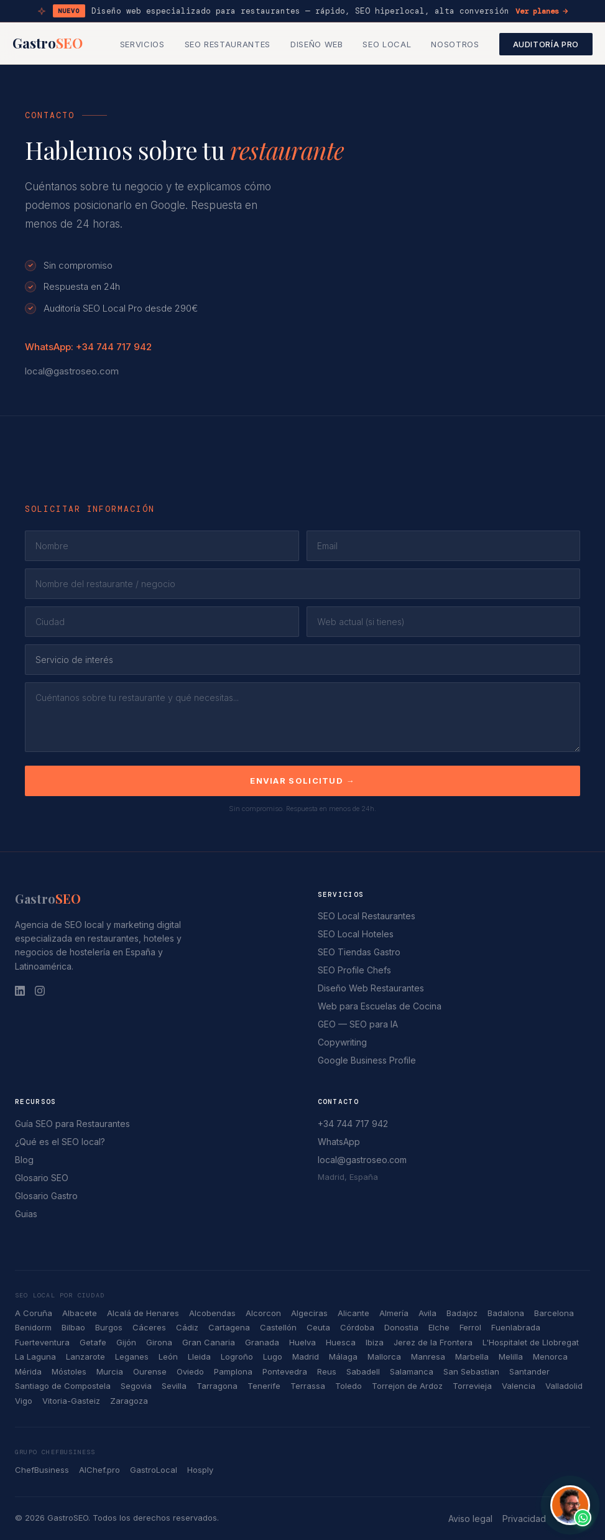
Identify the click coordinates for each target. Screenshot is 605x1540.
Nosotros (455, 44)
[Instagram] (40, 991)
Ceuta (318, 1327)
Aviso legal (470, 1518)
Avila (427, 1313)
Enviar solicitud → (302, 781)
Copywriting (342, 1042)
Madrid (305, 1356)
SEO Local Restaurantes (366, 916)
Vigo (23, 1401)
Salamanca (411, 1371)
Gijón (126, 1342)
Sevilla (174, 1386)
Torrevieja (472, 1386)
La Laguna (35, 1356)
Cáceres (149, 1327)
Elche (439, 1327)
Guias (26, 1213)
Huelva (302, 1342)
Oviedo (190, 1371)
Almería (394, 1313)
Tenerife (263, 1386)
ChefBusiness (42, 1470)
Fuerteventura (42, 1342)
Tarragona (217, 1386)
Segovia (136, 1386)
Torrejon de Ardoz (407, 1386)
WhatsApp (339, 1141)
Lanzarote (85, 1356)
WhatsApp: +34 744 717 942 (88, 347)
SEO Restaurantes (227, 44)
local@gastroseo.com (72, 371)
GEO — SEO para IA (358, 1024)
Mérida (28, 1371)
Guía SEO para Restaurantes (72, 1123)
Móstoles (69, 1371)
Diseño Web (316, 44)
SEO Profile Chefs (354, 970)
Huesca (341, 1342)
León (168, 1356)
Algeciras (309, 1313)
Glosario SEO (41, 1177)
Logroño (237, 1356)
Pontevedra (284, 1371)
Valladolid (564, 1386)
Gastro (47, 43)
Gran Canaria (208, 1342)
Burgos (108, 1327)
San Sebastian (471, 1371)
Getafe (93, 1342)
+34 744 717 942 (353, 1123)
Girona (159, 1342)
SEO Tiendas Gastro (359, 952)
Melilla (511, 1356)
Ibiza (375, 1342)
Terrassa (307, 1386)
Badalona (505, 1313)
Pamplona (233, 1371)
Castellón (278, 1327)
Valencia (518, 1386)
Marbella (472, 1356)
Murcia (109, 1371)
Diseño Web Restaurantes (371, 988)
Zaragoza (129, 1401)
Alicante (353, 1313)
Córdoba (357, 1327)
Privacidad (524, 1518)
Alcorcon (263, 1313)
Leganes (132, 1356)
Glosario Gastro (46, 1195)
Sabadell (363, 1371)
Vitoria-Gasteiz (71, 1401)
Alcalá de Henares (143, 1313)
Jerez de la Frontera (433, 1342)
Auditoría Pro (546, 44)
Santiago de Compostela (63, 1386)
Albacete (79, 1313)
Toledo (348, 1386)
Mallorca (384, 1356)
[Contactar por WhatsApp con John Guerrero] (570, 1505)
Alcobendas (212, 1313)
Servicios (142, 44)
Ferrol (470, 1327)
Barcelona (554, 1313)
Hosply (200, 1470)
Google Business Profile (367, 1060)
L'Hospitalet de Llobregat (531, 1342)
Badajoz (462, 1313)
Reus (326, 1371)
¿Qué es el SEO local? (60, 1141)
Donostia (401, 1327)
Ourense (150, 1371)
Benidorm (33, 1327)
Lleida (199, 1356)
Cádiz (187, 1327)
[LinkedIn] (20, 991)
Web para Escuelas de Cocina (379, 1006)
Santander (529, 1371)
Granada (262, 1342)
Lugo (272, 1356)
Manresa (428, 1356)
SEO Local (387, 44)
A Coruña (33, 1313)
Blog (24, 1159)
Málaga (343, 1356)
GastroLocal (153, 1470)
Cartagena (229, 1327)
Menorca (550, 1356)
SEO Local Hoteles (356, 934)
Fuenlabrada (515, 1327)
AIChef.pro (99, 1470)
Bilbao (73, 1327)
